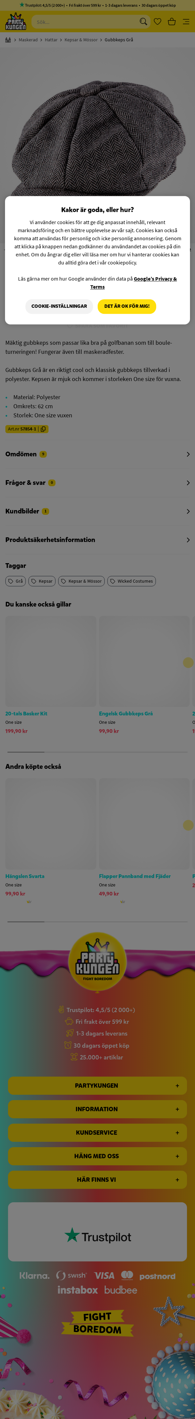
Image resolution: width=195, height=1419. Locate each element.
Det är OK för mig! (127, 306)
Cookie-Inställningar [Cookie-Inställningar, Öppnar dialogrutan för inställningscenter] (59, 306)
